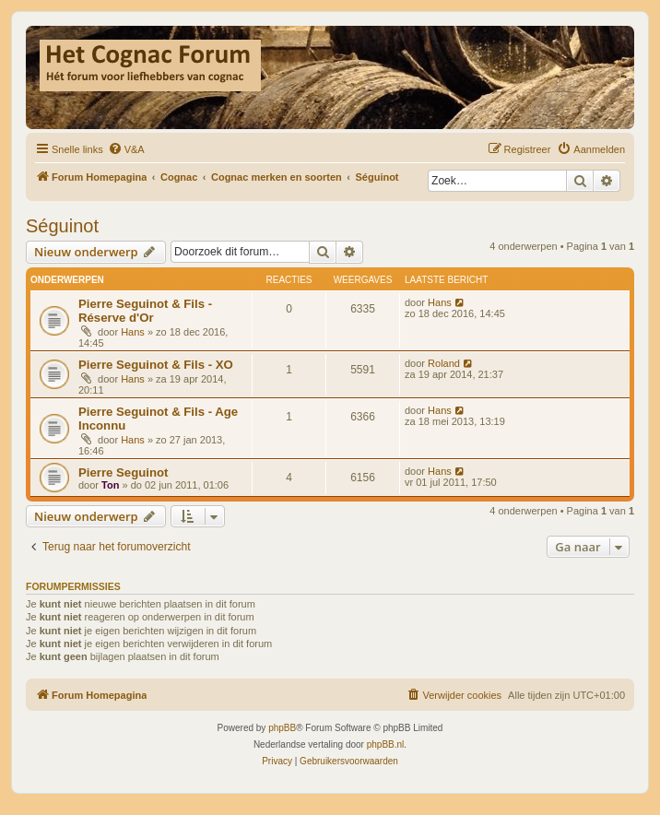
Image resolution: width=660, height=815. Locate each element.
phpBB (282, 728)
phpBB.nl (386, 744)
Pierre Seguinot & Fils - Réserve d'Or (145, 311)
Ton (110, 484)
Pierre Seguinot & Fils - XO (155, 365)
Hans (133, 331)
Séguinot (62, 226)
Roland (444, 363)
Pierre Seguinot (123, 472)
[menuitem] (126, 149)
